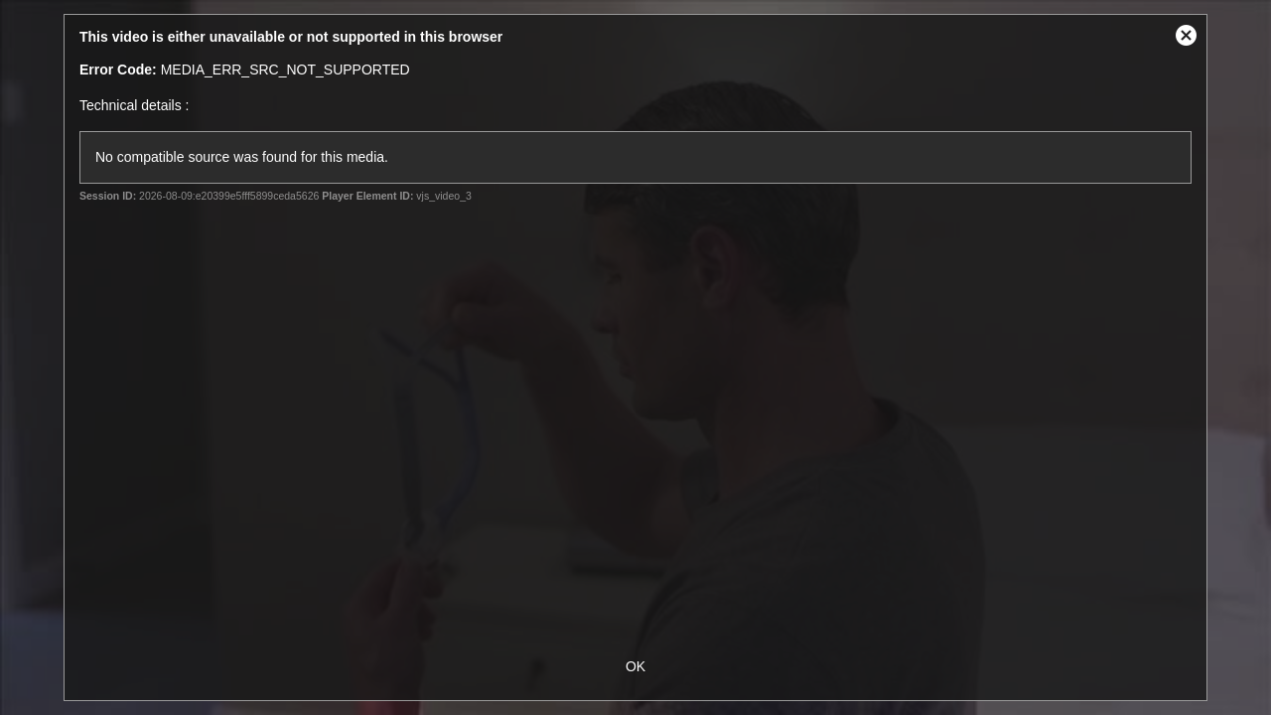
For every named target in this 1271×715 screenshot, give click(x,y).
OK (635, 666)
